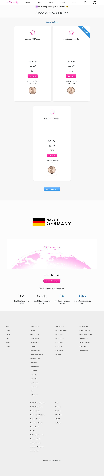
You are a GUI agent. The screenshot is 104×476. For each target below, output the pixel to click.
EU (62, 296)
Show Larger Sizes (52, 189)
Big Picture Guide (83, 326)
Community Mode (83, 350)
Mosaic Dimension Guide (85, 334)
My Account (58, 406)
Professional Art (34, 366)
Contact (74, 2)
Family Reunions (34, 338)
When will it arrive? (52, 281)
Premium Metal (59, 342)
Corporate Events (35, 358)
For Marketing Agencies (36, 423)
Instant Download (59, 326)
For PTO (32, 431)
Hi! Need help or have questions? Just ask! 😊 (53, 7)
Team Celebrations (35, 350)
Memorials (33, 346)
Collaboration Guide (84, 342)
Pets (31, 390)
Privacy (45, 460)
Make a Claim (58, 415)
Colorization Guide (84, 338)
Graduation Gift (34, 334)
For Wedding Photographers (37, 402)
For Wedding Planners (36, 406)
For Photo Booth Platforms (37, 415)
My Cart (57, 402)
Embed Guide (82, 346)
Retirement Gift (34, 386)
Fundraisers (33, 370)
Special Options (52, 22)
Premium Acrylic (59, 346)
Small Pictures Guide (84, 330)
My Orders (57, 411)
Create (27, 2)
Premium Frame (59, 334)
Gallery (39, 2)
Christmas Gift (34, 382)
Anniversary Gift (34, 326)
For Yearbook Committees (37, 435)
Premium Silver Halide (60, 330)
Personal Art (33, 362)
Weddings (33, 330)
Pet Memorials (34, 394)
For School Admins (35, 439)
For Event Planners (35, 419)
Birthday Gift (33, 378)
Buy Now (33, 76)
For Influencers (34, 451)
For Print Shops (34, 427)
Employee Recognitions (36, 354)
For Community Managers (37, 447)
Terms (48, 460)
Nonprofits (33, 374)
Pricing (51, 2)
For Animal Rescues (35, 443)
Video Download (59, 350)
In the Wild (57, 419)
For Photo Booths (35, 411)
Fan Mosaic (58, 354)
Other (82, 296)
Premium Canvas (59, 338)
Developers (58, 423)
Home (7, 326)
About (63, 2)
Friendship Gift (34, 342)
